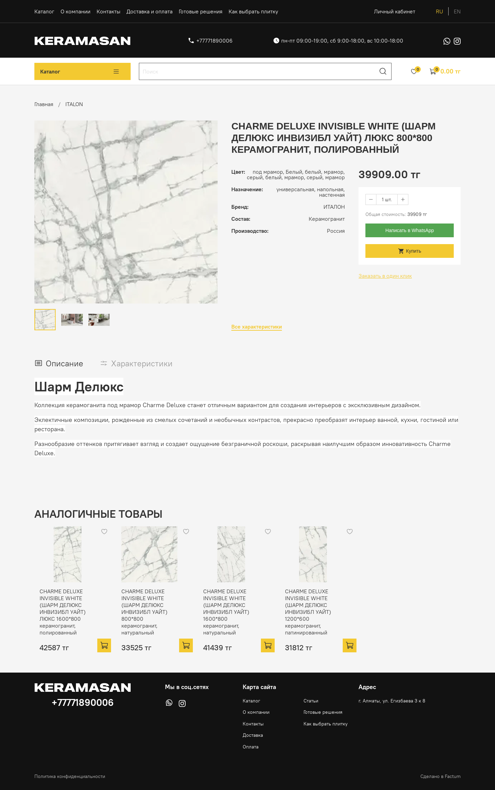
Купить (409, 251)
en (457, 11)
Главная (43, 104)
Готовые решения (200, 11)
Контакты (108, 11)
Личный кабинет (394, 11)
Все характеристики (256, 326)
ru (439, 11)
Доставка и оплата (149, 11)
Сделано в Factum (440, 776)
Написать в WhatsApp (409, 230)
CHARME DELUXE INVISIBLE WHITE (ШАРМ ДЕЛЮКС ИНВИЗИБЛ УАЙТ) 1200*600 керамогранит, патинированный (319, 617)
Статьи (311, 701)
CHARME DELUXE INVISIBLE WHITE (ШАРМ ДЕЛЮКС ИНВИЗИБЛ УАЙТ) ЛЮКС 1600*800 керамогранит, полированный (57, 617)
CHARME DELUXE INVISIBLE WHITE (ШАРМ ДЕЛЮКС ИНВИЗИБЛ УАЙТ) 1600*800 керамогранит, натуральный (232, 617)
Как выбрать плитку (253, 11)
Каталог (44, 11)
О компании (75, 11)
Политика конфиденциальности (69, 776)
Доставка (253, 735)
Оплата (250, 747)
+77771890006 (214, 40)
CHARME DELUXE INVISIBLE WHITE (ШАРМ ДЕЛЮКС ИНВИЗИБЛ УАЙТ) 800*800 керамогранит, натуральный (151, 613)
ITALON (74, 104)
